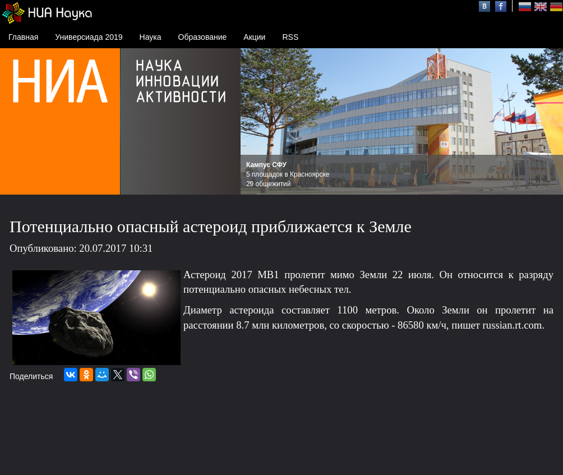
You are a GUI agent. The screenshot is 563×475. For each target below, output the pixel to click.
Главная (23, 37)
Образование (202, 37)
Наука (150, 37)
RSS (290, 37)
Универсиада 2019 (88, 37)
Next (548, 122)
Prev (255, 122)
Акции (254, 37)
